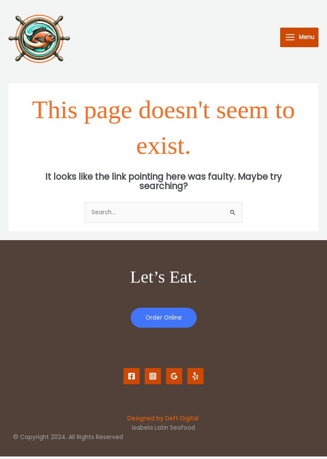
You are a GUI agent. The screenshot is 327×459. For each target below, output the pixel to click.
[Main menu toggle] (299, 38)
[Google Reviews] (174, 378)
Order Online (164, 320)
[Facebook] (131, 378)
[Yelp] (195, 378)
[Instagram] (153, 378)
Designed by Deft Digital (162, 421)
